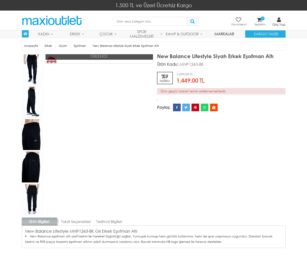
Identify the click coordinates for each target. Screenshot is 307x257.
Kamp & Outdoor (182, 34)
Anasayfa (31, 46)
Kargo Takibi (266, 34)
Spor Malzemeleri (142, 34)
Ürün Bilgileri (39, 221)
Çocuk (106, 34)
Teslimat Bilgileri (109, 221)
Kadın (43, 34)
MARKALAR (224, 34)
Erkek (75, 34)
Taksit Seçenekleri (76, 221)
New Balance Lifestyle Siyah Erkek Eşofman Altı (126, 46)
